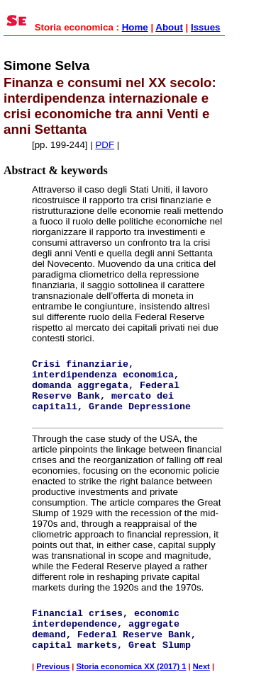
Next (201, 666)
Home (135, 27)
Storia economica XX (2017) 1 (131, 666)
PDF (104, 144)
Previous (53, 666)
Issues (206, 27)
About (169, 27)
